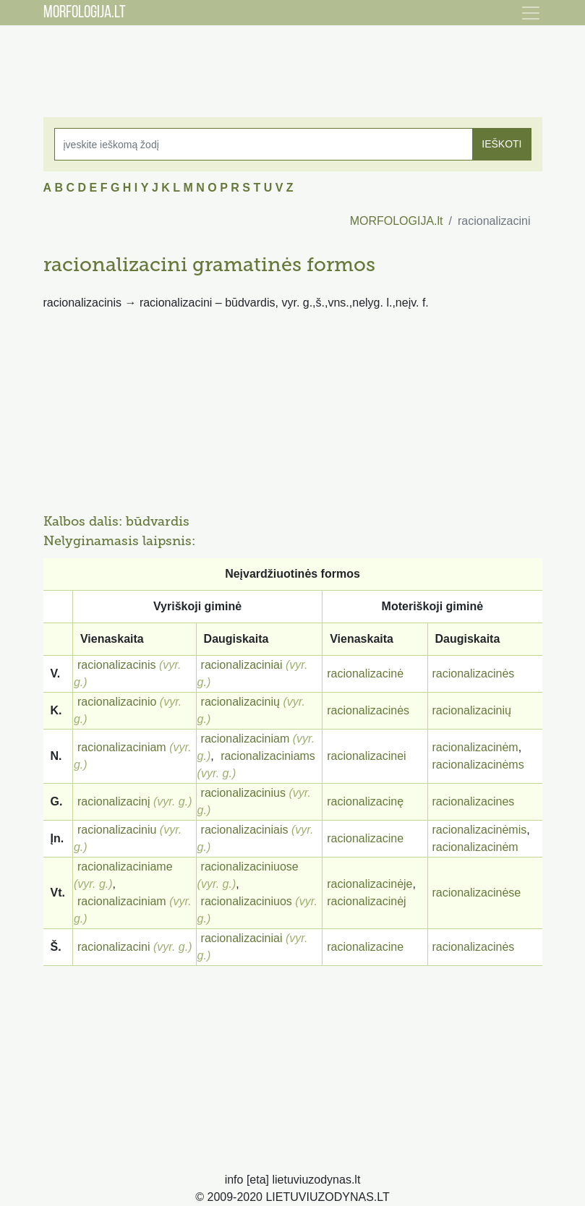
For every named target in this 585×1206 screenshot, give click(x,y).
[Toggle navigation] (530, 13)
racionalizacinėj (366, 901)
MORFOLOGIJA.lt (396, 221)
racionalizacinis (116, 665)
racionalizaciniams (268, 756)
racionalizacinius (243, 793)
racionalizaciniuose (250, 866)
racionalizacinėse (476, 892)
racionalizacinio (116, 702)
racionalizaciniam (121, 747)
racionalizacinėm (475, 747)
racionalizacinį (113, 801)
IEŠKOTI (501, 144)
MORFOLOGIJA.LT (84, 13)
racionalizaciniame (125, 866)
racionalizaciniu (116, 830)
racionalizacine (365, 838)
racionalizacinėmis (479, 830)
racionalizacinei (366, 756)
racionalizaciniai (242, 665)
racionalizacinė (365, 673)
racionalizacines (473, 801)
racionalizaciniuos (246, 901)
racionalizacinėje (369, 884)
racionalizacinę (365, 801)
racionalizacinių (240, 702)
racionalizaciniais (245, 830)
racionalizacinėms (478, 764)
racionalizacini (113, 947)
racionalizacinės (473, 673)
